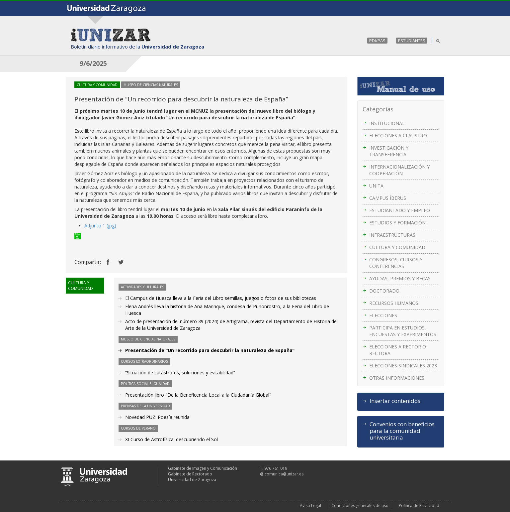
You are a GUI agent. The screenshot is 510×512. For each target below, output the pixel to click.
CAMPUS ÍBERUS (387, 198)
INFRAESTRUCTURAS (392, 235)
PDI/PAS (377, 41)
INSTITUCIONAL (387, 123)
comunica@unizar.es (284, 474)
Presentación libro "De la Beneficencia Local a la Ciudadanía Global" (198, 395)
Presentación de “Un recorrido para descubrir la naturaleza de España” (210, 350)
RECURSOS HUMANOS (393, 303)
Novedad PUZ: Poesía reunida (157, 417)
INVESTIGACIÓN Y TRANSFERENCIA (388, 151)
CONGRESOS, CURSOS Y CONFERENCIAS (395, 262)
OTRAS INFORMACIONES (396, 378)
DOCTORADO (384, 291)
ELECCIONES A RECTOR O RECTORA (397, 349)
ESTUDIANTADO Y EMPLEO (399, 210)
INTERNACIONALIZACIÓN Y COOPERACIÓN (399, 170)
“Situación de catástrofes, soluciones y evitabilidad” (180, 372)
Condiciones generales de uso (359, 505)
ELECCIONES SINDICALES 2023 (403, 365)
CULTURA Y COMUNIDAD (397, 247)
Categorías (378, 109)
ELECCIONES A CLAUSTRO (398, 135)
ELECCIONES (383, 315)
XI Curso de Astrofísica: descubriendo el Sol (171, 439)
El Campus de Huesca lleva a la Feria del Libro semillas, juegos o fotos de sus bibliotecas (220, 298)
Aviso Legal (310, 505)
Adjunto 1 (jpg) (100, 225)
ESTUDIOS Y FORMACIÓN (397, 222)
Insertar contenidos (395, 401)
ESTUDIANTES (411, 41)
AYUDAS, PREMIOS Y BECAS (400, 278)
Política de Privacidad (419, 505)
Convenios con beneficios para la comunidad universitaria (402, 431)
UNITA (376, 186)
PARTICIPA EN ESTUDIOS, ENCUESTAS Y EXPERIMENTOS (402, 330)
